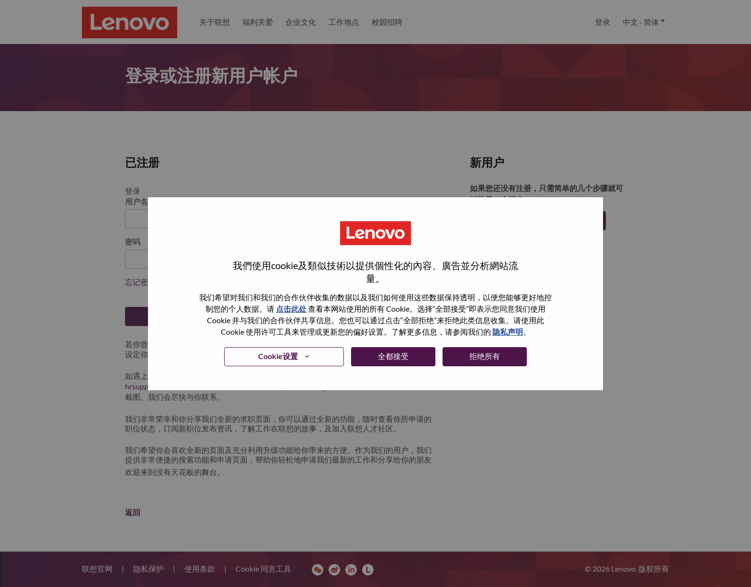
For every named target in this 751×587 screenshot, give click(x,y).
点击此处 (291, 308)
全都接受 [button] (393, 356)
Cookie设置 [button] (278, 356)
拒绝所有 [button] (484, 356)
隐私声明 (507, 331)
